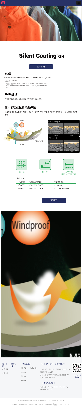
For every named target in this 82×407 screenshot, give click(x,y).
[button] (78, 3)
